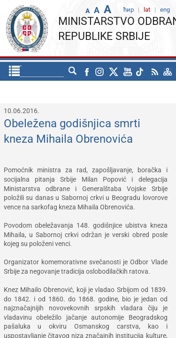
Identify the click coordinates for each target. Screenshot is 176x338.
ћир (55, 71)
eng (75, 71)
